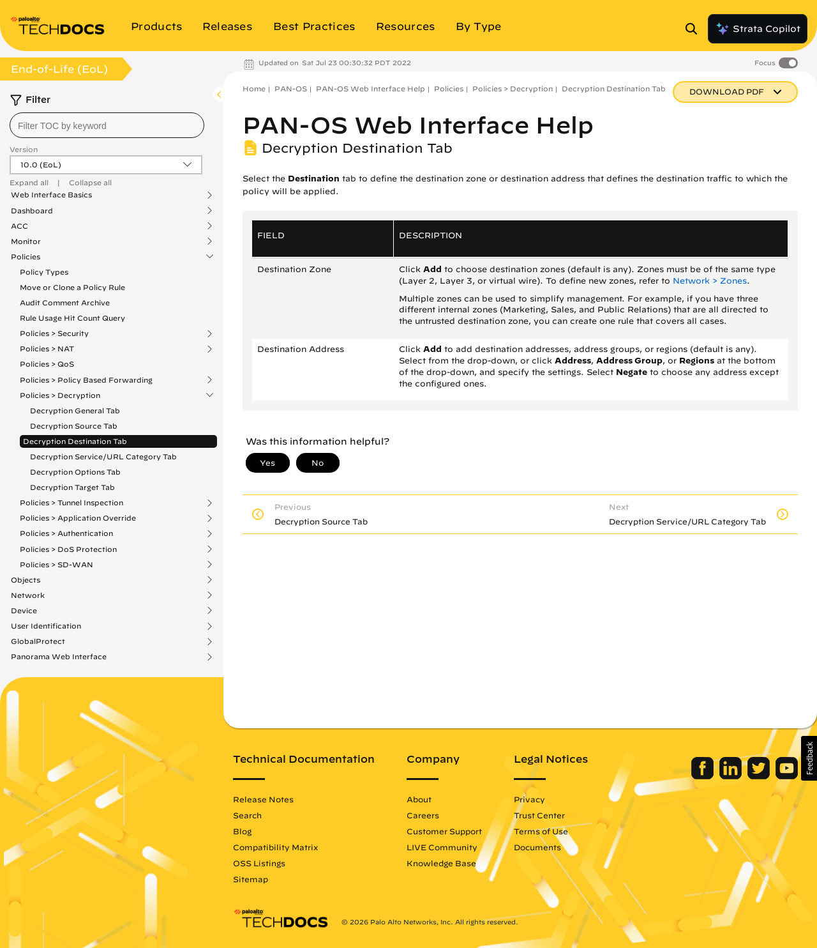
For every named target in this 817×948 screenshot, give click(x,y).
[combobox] (107, 125)
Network (28, 595)
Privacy (529, 799)
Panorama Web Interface (59, 657)
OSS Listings (259, 863)
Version (24, 149)
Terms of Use (541, 831)
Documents (537, 847)
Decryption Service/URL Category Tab (103, 456)
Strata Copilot (757, 28)
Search (247, 815)
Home (254, 88)
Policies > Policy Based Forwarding (86, 380)
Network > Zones (710, 281)
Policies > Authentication (66, 533)
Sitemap (250, 879)
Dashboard (32, 211)
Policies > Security (54, 333)
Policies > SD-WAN (56, 565)
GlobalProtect (38, 641)
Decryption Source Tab (73, 426)
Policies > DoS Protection (68, 549)
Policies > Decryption (60, 395)
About (419, 799)
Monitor (26, 241)
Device (24, 611)
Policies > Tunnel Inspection (71, 503)
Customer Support (444, 831)
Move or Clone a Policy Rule (72, 287)
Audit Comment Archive (65, 302)
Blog (242, 831)
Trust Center (539, 815)
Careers (423, 815)
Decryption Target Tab (72, 487)
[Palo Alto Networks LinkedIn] (731, 776)
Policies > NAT (47, 349)
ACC (19, 226)
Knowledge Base (441, 863)
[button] (809, 758)
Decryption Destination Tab (75, 441)
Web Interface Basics (51, 195)
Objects (25, 580)
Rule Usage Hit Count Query (72, 318)
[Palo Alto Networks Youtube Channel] (787, 776)
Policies (25, 257)
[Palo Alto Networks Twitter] (759, 776)
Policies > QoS (47, 364)
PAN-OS (290, 88)
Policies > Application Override (78, 518)
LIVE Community (442, 847)
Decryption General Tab (75, 410)
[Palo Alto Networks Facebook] (703, 776)
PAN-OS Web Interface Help (370, 88)
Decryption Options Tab (75, 472)
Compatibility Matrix (275, 847)
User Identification (46, 626)
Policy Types (44, 272)
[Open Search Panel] (695, 28)
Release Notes (263, 799)
